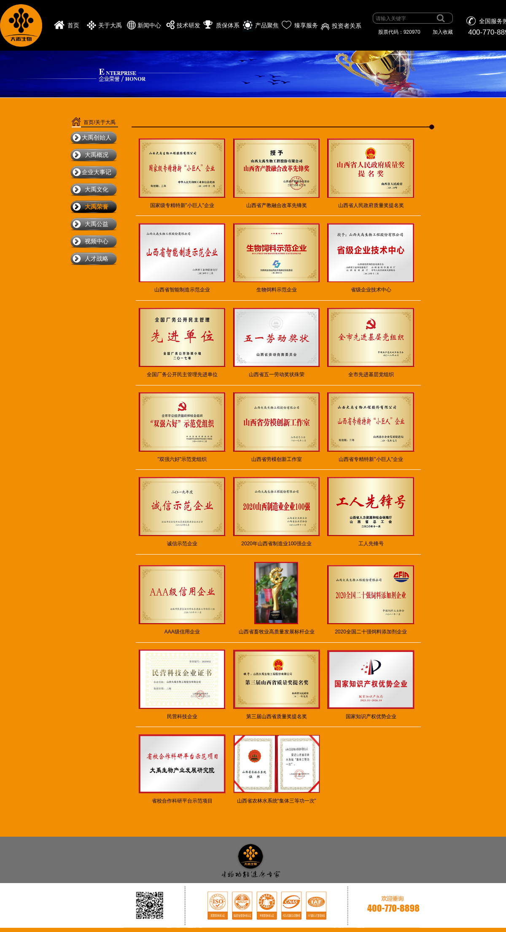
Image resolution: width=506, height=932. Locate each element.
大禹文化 (96, 189)
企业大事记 (96, 172)
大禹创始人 (96, 137)
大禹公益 (96, 224)
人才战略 (96, 258)
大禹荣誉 (96, 206)
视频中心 (96, 241)
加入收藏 (443, 32)
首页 (73, 25)
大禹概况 (96, 154)
